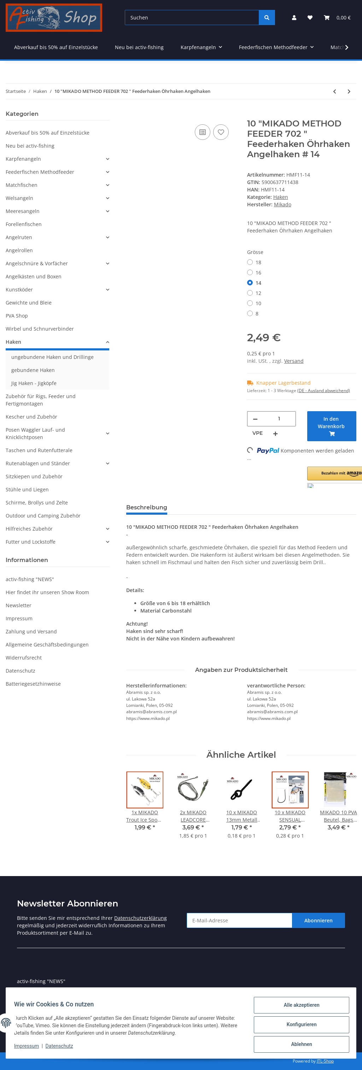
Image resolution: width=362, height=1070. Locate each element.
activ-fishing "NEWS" (30, 579)
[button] (294, 17)
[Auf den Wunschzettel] (221, 132)
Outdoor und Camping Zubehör (43, 515)
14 (258, 282)
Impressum (19, 618)
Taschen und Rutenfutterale (39, 450)
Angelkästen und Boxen (34, 276)
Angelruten (19, 237)
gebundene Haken (33, 370)
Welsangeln (19, 198)
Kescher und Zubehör (31, 416)
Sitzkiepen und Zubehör (34, 476)
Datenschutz (20, 670)
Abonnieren (318, 920)
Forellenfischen (24, 224)
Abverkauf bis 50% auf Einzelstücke (47, 132)
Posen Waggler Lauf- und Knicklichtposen (35, 433)
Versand (294, 360)
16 (258, 272)
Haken (280, 197)
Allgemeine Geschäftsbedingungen (47, 644)
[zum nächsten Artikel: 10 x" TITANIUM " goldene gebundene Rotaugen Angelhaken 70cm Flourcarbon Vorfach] (349, 91)
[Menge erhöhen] (275, 433)
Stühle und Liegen (27, 489)
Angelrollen (19, 250)
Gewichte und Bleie (29, 302)
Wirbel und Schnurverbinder (40, 328)
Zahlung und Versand (31, 631)
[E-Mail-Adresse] (239, 920)
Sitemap (26, 994)
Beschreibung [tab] (146, 507)
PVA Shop (17, 315)
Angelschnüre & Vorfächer (37, 263)
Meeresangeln (23, 211)
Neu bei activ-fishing (30, 145)
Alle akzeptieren (298, 1008)
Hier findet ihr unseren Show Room (47, 592)
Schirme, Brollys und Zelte (37, 502)
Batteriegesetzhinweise (33, 683)
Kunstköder (19, 289)
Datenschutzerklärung (140, 918)
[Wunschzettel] (310, 17)
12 (258, 293)
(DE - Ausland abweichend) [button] (323, 391)
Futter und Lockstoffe (31, 541)
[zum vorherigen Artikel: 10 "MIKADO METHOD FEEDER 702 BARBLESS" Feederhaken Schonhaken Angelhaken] (334, 91)
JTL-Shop (325, 1061)
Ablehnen (298, 1045)
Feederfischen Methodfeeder (40, 172)
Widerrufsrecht (24, 657)
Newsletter (18, 605)
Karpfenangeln (23, 158)
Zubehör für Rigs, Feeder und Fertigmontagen (41, 400)
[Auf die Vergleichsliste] (202, 132)
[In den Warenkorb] (132, 115)
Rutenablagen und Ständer (38, 463)
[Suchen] (192, 17)
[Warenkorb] (337, 17)
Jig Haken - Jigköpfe (34, 383)
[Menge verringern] (255, 419)
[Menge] (279, 419)
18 (258, 262)
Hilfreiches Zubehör (29, 528)
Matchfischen (21, 185)
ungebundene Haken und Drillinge (52, 357)
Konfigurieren (298, 1026)
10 (258, 303)
